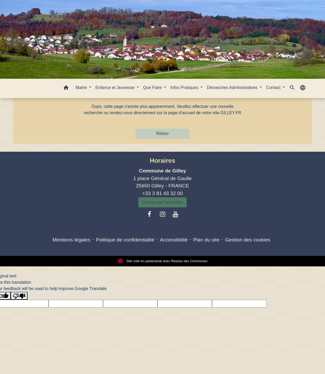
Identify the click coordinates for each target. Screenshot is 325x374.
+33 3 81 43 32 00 (162, 193)
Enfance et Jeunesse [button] (115, 87)
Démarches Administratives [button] (233, 87)
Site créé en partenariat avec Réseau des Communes (163, 261)
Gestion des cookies (247, 240)
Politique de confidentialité (125, 240)
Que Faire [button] (153, 87)
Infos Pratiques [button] (184, 87)
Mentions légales (71, 240)
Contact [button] (274, 87)
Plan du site (206, 240)
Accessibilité (174, 240)
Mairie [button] (81, 87)
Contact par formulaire (162, 202)
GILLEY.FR (230, 112)
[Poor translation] (19, 296)
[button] (66, 88)
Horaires (162, 160)
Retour (162, 133)
